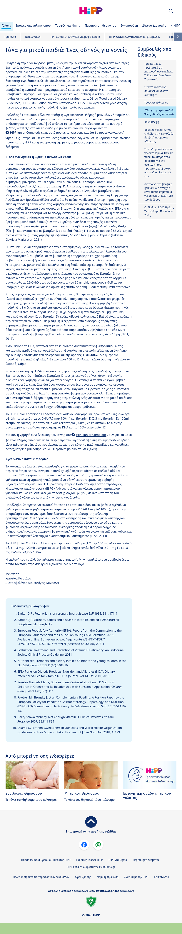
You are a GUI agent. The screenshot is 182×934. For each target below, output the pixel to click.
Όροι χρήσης (83, 877)
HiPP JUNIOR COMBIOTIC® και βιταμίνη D (134, 36)
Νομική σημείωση (107, 877)
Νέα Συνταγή (33, 36)
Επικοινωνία (161, 877)
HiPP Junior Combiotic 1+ (27, 414)
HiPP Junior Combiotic (25, 132)
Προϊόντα (10, 36)
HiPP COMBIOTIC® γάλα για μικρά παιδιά (75, 36)
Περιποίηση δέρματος (146, 860)
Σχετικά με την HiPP (136, 877)
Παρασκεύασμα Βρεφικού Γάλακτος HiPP (45, 860)
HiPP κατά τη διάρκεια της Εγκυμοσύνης (91, 867)
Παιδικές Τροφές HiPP (89, 860)
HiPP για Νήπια (117, 860)
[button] (171, 11)
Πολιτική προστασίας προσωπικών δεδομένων (41, 877)
